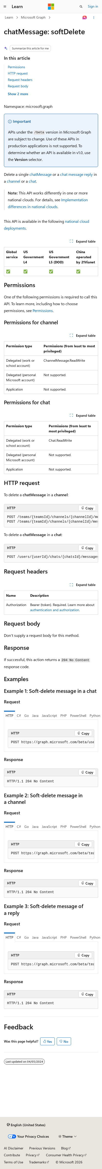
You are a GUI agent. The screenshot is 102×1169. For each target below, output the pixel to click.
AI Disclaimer (13, 1148)
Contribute (12, 1155)
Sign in (93, 6)
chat (32, 181)
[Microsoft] (51, 6)
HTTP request (18, 73)
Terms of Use (13, 1162)
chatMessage (40, 174)
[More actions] (94, 18)
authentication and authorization (54, 609)
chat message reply (76, 174)
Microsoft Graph (33, 17)
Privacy (31, 1155)
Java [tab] (35, 715)
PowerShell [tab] (78, 715)
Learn (9, 17)
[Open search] (81, 6)
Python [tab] (95, 715)
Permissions (16, 67)
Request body (18, 86)
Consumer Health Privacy (65, 1155)
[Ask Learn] (85, 18)
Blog (64, 1148)
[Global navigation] (5, 6)
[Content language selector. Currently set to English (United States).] (26, 1125)
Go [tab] (26, 715)
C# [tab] (19, 715)
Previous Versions (42, 1148)
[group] (51, 519)
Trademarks (37, 1162)
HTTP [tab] (9, 715)
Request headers (20, 79)
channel (13, 181)
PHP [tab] (63, 715)
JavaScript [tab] (49, 715)
